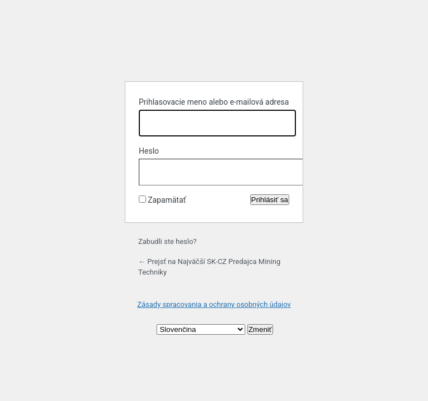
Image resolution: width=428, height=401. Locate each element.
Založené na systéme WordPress (214, 44)
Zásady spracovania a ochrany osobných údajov (214, 304)
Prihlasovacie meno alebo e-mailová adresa (214, 101)
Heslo (149, 150)
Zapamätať (167, 199)
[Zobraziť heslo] (278, 170)
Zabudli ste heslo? (167, 241)
